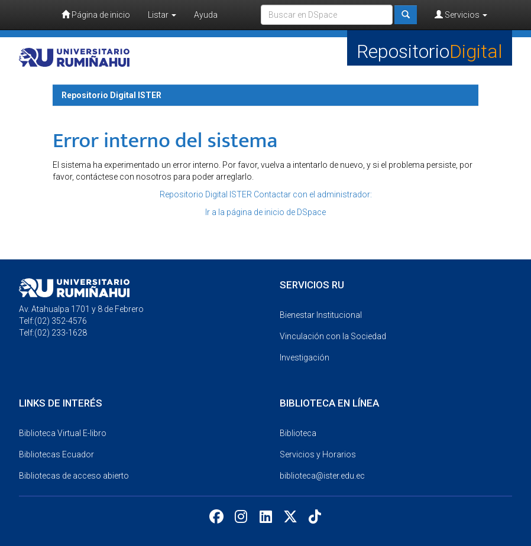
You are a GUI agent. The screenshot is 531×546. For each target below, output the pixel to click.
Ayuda (206, 15)
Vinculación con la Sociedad (333, 336)
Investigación (304, 357)
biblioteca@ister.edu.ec (322, 475)
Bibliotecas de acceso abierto (74, 475)
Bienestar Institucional (321, 315)
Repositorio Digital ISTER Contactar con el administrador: (266, 194)
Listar (162, 15)
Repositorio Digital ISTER (111, 95)
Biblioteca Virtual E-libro (62, 433)
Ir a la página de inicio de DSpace (265, 212)
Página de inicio (95, 14)
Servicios (461, 14)
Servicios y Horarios (318, 454)
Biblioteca (298, 433)
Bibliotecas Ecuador (56, 454)
